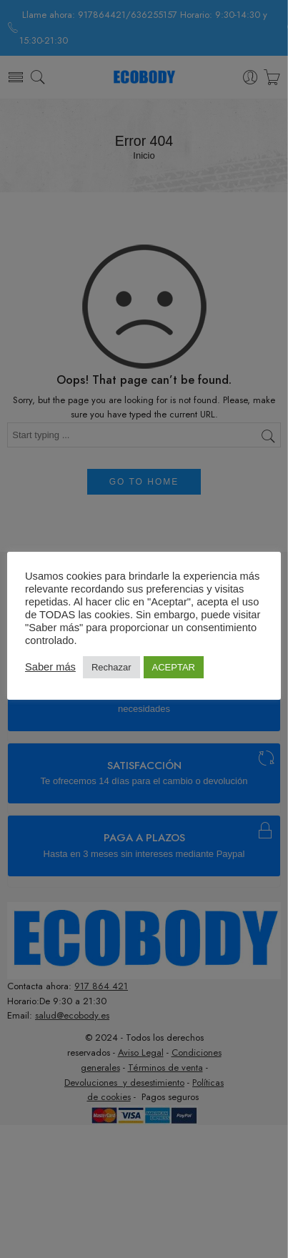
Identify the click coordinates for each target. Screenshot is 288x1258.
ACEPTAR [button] (173, 667)
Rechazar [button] (111, 667)
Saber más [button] (50, 667)
